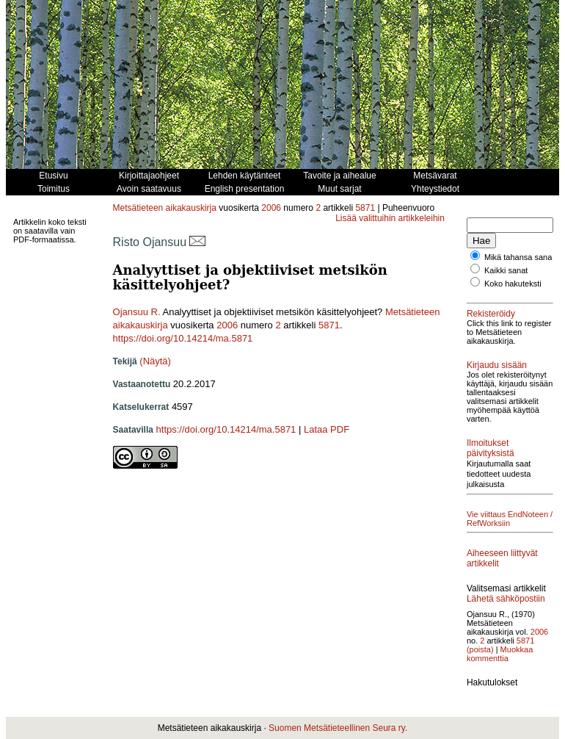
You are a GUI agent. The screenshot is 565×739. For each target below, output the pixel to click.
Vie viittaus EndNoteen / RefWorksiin (489, 549)
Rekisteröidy (491, 322)
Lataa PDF (326, 429)
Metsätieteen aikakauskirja (164, 208)
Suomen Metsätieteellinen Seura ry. (338, 728)
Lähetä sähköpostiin (491, 649)
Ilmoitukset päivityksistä (490, 474)
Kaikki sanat (506, 279)
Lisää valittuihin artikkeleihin (390, 218)
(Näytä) (155, 361)
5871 (365, 208)
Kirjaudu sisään (497, 383)
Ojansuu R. (137, 311)
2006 (271, 208)
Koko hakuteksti (513, 292)
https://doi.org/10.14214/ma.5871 (183, 338)
